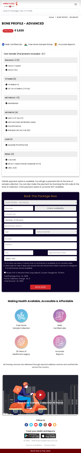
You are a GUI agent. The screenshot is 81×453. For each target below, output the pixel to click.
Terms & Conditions (34, 445)
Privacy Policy (49, 445)
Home (51, 17)
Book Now (40, 287)
